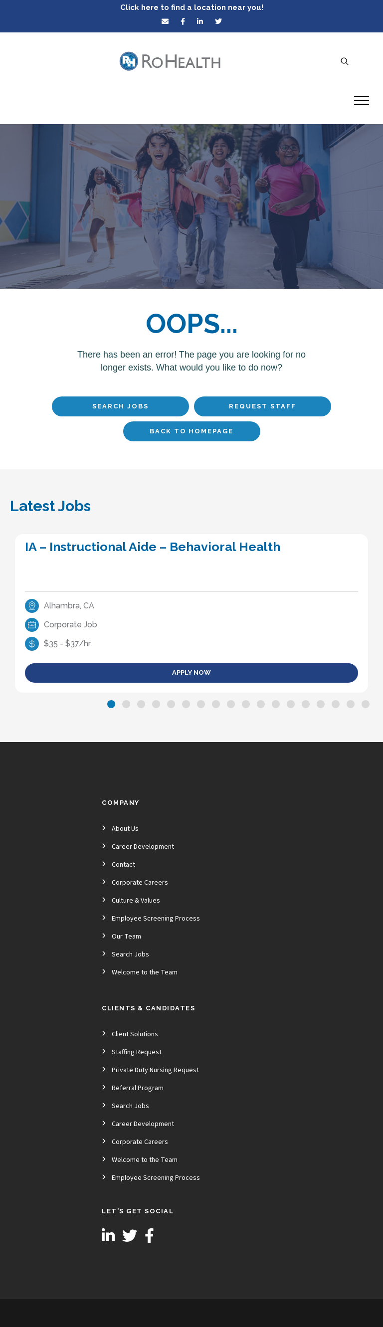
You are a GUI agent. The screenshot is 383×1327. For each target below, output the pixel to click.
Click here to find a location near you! (191, 7)
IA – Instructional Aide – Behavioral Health (152, 546)
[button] (111, 704)
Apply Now (191, 672)
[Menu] (361, 100)
